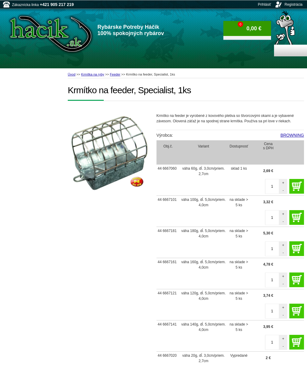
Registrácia (294, 4)
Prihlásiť (264, 4)
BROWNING (292, 135)
